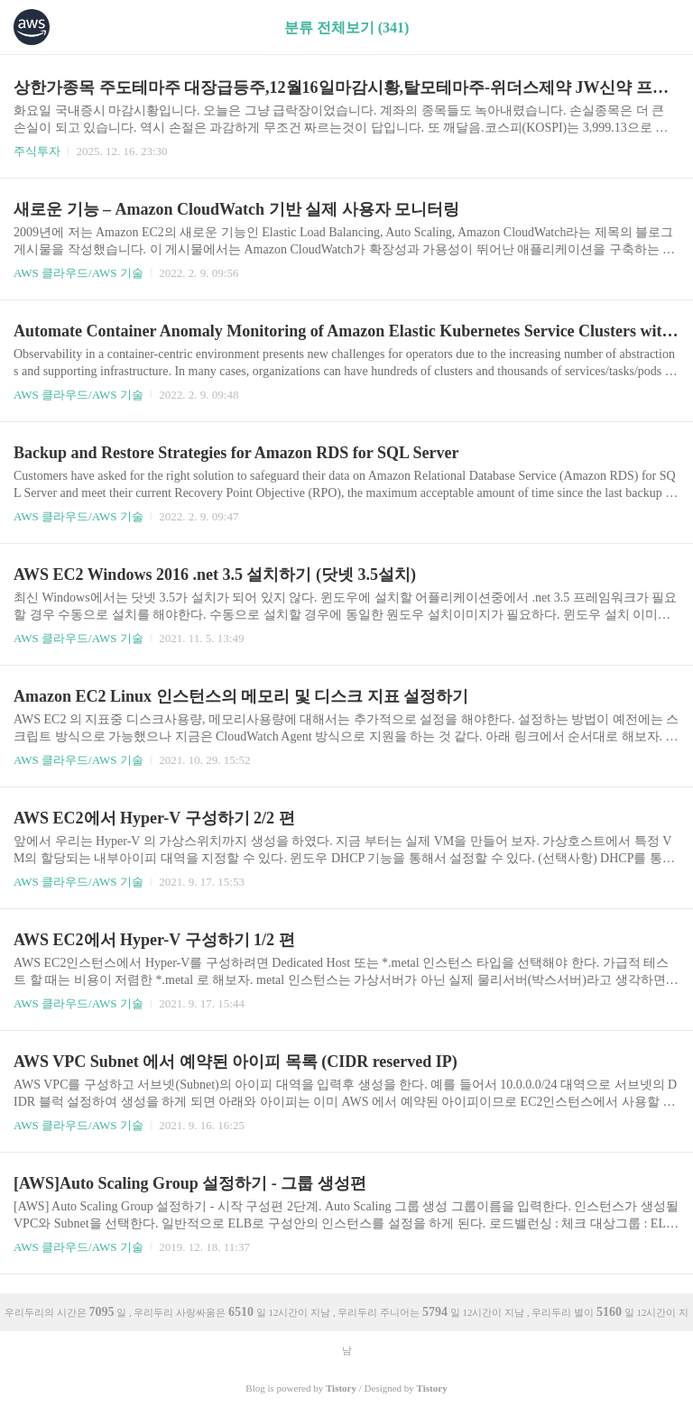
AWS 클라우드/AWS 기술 (78, 273)
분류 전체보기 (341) (347, 27)
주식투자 (37, 151)
